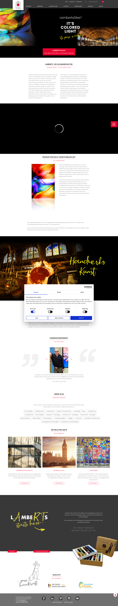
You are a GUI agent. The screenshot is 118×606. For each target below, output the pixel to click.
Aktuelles (90, 6)
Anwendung (40, 6)
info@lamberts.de (22, 600)
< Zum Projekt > (24, 483)
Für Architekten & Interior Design (59, 51)
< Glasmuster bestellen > (42, 551)
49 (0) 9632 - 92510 (23, 601)
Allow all (81, 318)
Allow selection (59, 318)
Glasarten (28, 6)
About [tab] (82, 292)
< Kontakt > (12, 551)
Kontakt (101, 6)
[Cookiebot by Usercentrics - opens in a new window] (85, 287)
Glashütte (66, 6)
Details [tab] (59, 292)
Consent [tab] (36, 292)
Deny (36, 318)
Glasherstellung (53, 6)
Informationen (78, 6)
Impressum (18, 602)
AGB (27, 602)
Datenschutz (23, 602)
